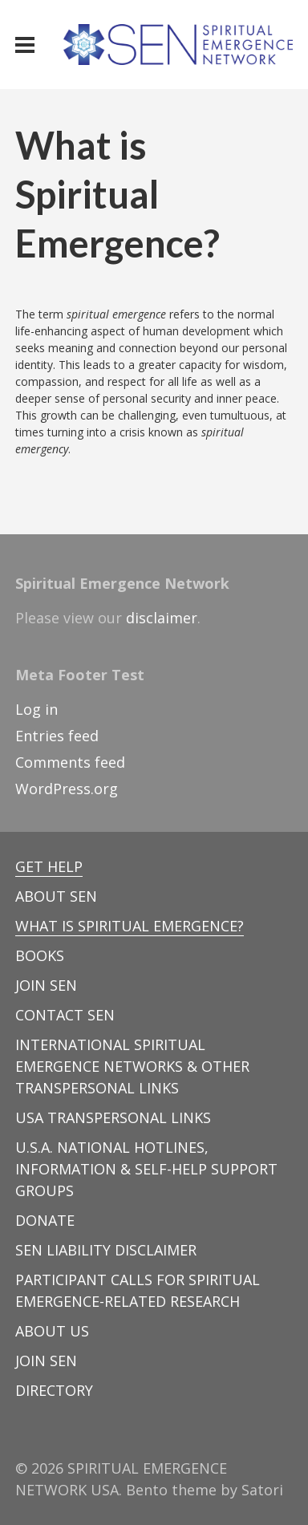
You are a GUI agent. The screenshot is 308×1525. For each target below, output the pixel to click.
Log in (36, 709)
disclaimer (161, 617)
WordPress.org (66, 788)
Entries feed (57, 735)
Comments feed (70, 762)
